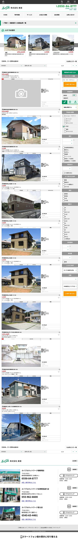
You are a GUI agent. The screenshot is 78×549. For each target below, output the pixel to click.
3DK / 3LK (66, 225)
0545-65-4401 (30, 515)
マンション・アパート (69, 116)
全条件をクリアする (69, 286)
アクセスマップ (68, 475)
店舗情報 (74, 469)
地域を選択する (68, 107)
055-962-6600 (30, 496)
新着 (65, 180)
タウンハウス (68, 123)
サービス (29, 15)
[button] (76, 45)
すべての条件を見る (69, 270)
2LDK (65, 221)
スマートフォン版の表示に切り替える (39, 536)
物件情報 (17, 15)
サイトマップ (56, 527)
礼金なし (66, 152)
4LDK (65, 234)
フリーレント (67, 156)
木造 (65, 198)
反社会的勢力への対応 (46, 527)
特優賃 (65, 154)
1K (64, 210)
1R (64, 207)
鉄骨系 (65, 196)
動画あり (66, 182)
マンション (68, 119)
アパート (67, 121)
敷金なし (66, 150)
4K (64, 230)
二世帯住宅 (66, 239)
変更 (74, 95)
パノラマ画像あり (68, 184)
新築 (65, 262)
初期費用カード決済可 (69, 161)
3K (64, 223)
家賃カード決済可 (68, 158)
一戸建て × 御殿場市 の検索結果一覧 (14, 23)
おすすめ (66, 186)
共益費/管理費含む (68, 147)
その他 (65, 200)
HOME (3, 2)
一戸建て (66, 126)
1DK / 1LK (66, 212)
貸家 (66, 129)
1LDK (65, 214)
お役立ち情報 (43, 15)
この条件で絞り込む (70, 84)
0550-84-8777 (30, 478)
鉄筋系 (65, 194)
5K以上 (65, 236)
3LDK (65, 227)
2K (64, 216)
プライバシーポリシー (33, 527)
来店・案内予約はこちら (29, 482)
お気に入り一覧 (71, 61)
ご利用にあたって (22, 527)
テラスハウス (68, 131)
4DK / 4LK (66, 232)
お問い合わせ (68, 2)
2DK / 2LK (66, 219)
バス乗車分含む (67, 173)
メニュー (75, 2)
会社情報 (56, 15)
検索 (62, 2)
